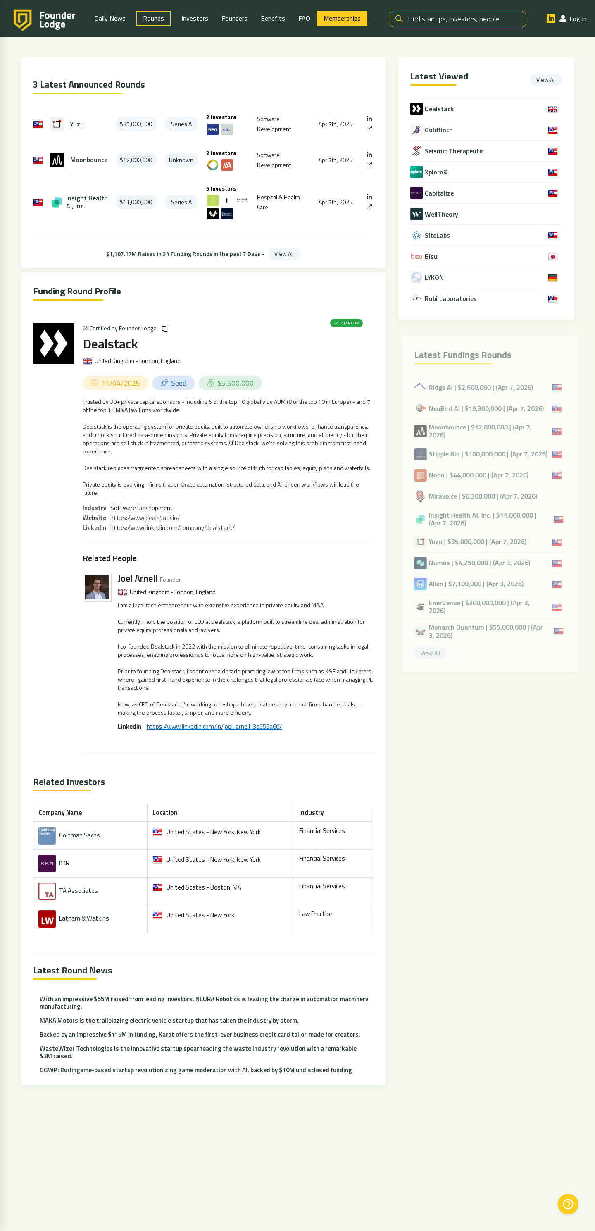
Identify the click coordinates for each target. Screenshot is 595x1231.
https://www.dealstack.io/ (145, 518)
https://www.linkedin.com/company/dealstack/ (172, 528)
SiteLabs (437, 236)
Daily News (110, 19)
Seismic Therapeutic (454, 151)
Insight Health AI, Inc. (87, 203)
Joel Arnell (138, 579)
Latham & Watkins (84, 919)
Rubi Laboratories (451, 299)
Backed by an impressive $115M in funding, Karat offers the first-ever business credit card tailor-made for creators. (200, 1035)
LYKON (434, 278)
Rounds (153, 19)
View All (284, 254)
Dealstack (110, 344)
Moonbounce (88, 161)
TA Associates (78, 891)
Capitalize (439, 194)
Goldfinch (439, 130)
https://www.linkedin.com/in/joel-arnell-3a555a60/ (214, 727)
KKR (64, 863)
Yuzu (77, 125)
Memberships (342, 19)
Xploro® (436, 173)
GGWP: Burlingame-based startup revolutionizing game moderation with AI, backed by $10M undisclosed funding (196, 1071)
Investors (194, 19)
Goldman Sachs (79, 836)
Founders (234, 19)
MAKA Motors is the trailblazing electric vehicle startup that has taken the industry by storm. (169, 1021)
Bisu (431, 257)
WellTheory (442, 215)
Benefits (273, 19)
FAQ (304, 19)
